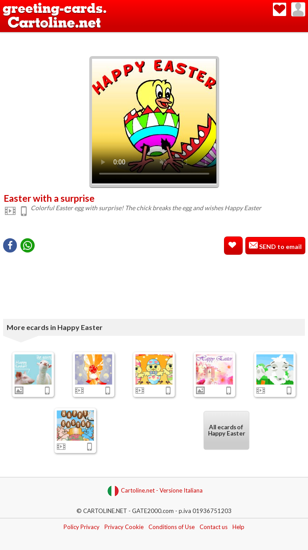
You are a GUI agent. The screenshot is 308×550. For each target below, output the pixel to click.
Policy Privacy (82, 526)
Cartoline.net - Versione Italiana (155, 491)
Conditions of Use (171, 526)
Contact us (214, 526)
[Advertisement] (154, 37)
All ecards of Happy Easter (226, 430)
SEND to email (280, 246)
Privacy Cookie (124, 526)
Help (238, 526)
